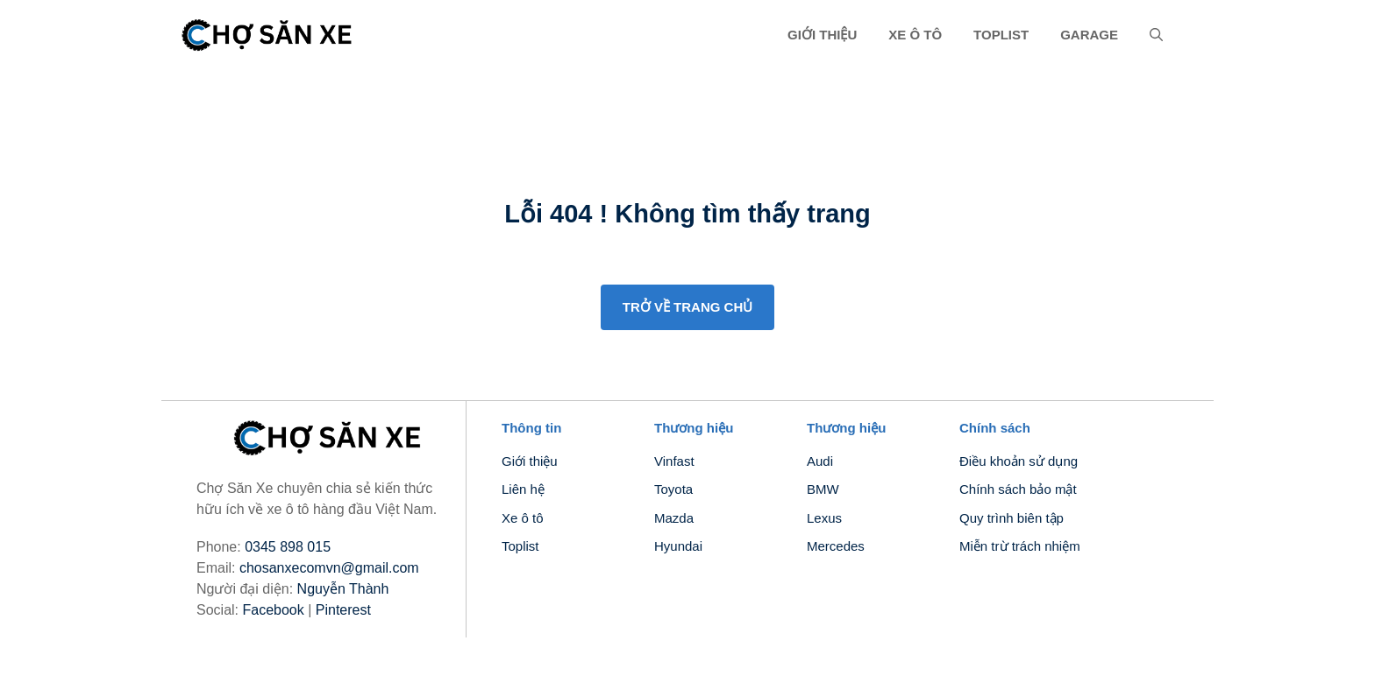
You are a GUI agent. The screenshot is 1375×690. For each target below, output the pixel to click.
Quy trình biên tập (1011, 517)
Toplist (1001, 34)
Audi (820, 461)
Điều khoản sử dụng (1018, 461)
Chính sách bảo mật (1018, 489)
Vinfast (674, 461)
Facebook (272, 609)
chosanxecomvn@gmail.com (329, 567)
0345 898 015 (288, 546)
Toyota (673, 489)
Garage (1089, 34)
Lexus (824, 517)
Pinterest (343, 609)
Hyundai (678, 546)
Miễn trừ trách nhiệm (1019, 546)
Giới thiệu (822, 34)
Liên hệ (523, 489)
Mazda (674, 517)
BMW (823, 489)
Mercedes (836, 546)
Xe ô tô (915, 34)
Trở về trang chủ (688, 306)
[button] (1156, 35)
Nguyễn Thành (343, 588)
